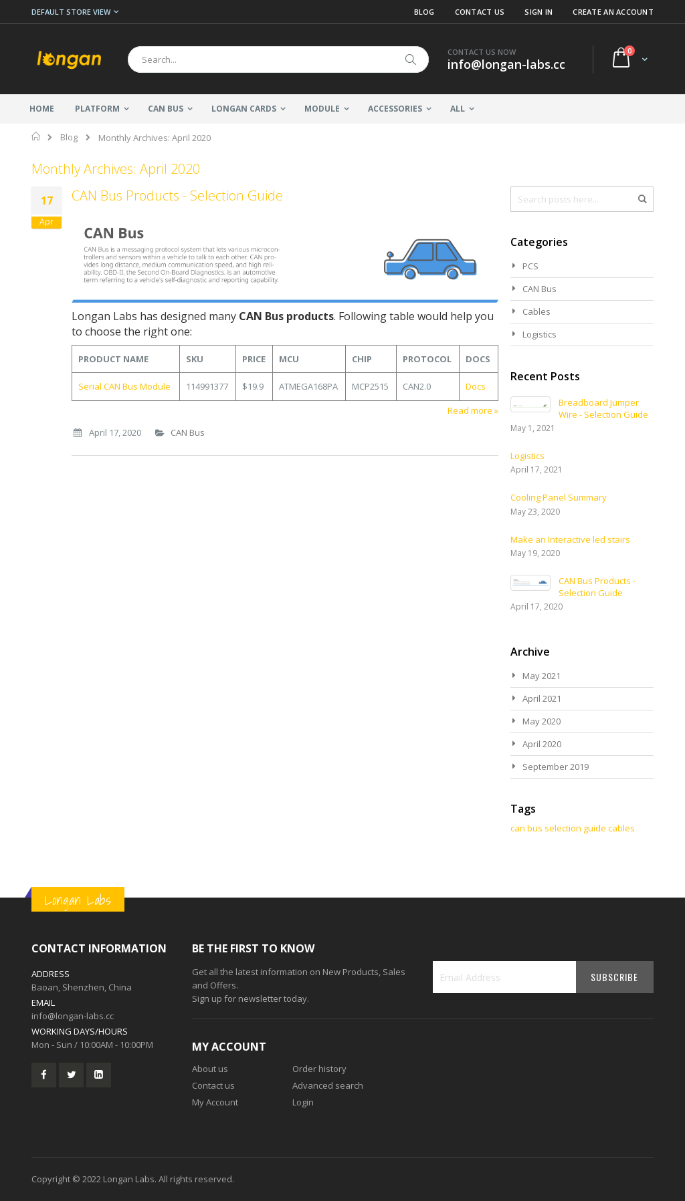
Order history (319, 1069)
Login (303, 1102)
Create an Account (613, 12)
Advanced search (327, 1085)
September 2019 (555, 767)
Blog (424, 12)
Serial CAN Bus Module (124, 386)
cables (621, 828)
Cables (536, 311)
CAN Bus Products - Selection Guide (177, 195)
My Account (215, 1102)
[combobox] (278, 59)
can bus (526, 828)
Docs (476, 386)
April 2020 (541, 744)
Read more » (473, 410)
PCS (530, 266)
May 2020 (541, 721)
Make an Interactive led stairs (570, 539)
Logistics (539, 334)
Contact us (213, 1085)
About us (210, 1069)
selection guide (575, 828)
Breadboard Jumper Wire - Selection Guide (603, 408)
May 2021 (541, 676)
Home (36, 136)
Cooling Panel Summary (558, 497)
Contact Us (480, 12)
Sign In (538, 12)
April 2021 (541, 698)
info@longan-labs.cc (72, 1016)
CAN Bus (188, 432)
